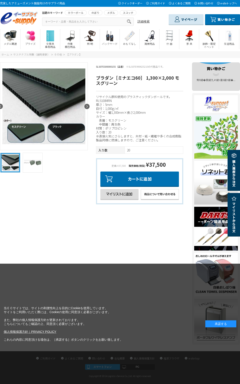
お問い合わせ (205, 3)
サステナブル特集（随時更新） (31, 54)
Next (87, 106)
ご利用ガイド (157, 3)
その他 (58, 54)
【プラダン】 (74, 54)
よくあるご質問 (181, 3)
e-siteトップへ (228, 3)
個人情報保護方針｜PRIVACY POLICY (30, 331)
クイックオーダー (132, 3)
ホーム (5, 54)
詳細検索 (143, 21)
